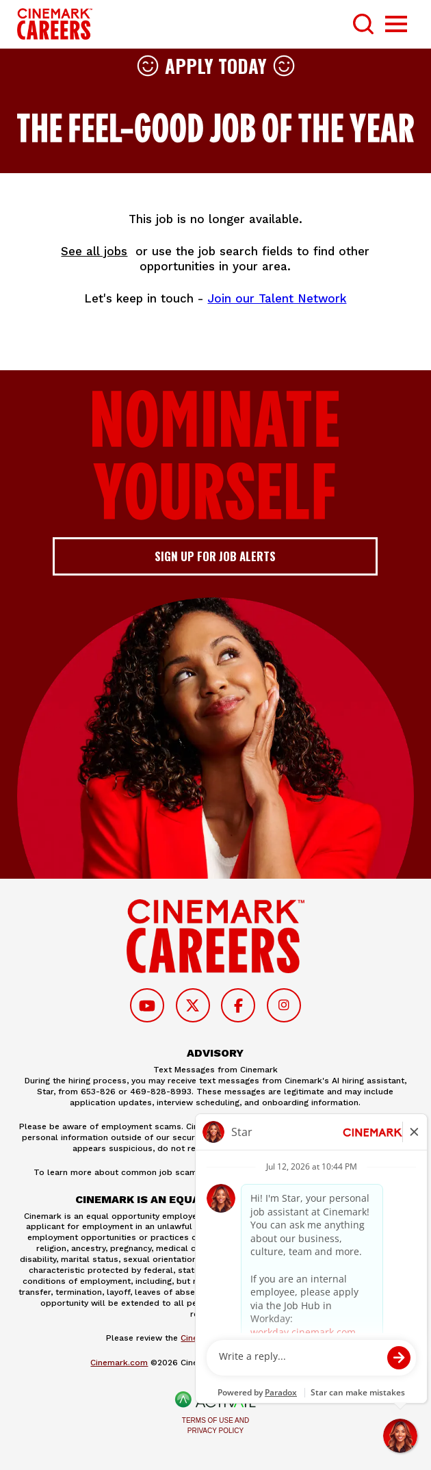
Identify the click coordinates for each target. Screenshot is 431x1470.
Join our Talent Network (276, 298)
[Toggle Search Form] (363, 24)
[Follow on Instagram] (284, 1005)
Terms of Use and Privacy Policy (215, 1425)
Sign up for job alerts (215, 556)
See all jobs (94, 251)
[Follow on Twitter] (193, 1005)
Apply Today (216, 65)
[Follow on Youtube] (147, 1005)
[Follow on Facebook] (238, 1005)
